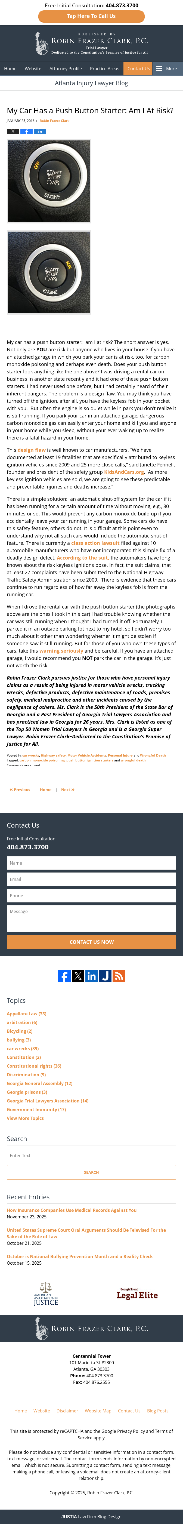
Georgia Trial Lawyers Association (47, 1101)
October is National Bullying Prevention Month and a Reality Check (80, 1256)
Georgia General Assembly (39, 1083)
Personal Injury (120, 755)
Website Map (98, 1411)
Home (10, 69)
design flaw (32, 450)
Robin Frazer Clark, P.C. (110, 1493)
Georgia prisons (27, 1092)
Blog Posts (158, 1411)
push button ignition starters (89, 760)
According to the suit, (84, 557)
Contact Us (139, 69)
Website (33, 69)
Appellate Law (26, 1014)
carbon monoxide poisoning (42, 760)
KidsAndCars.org (124, 472)
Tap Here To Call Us (91, 16)
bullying (19, 1040)
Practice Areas (104, 69)
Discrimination (26, 1075)
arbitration (22, 1022)
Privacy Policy (131, 1431)
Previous (20, 789)
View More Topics (25, 1118)
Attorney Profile (65, 69)
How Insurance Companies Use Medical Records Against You (72, 1210)
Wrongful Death (153, 755)
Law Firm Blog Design (91, 1517)
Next (68, 789)
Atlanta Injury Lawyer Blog (91, 43)
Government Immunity (36, 1110)
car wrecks (30, 755)
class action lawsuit (95, 543)
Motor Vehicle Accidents (86, 755)
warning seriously (61, 650)
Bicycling (19, 1031)
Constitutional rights (34, 1066)
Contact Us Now (92, 942)
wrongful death (133, 760)
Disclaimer (67, 1411)
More (171, 69)
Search (91, 1172)
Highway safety (53, 755)
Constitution (24, 1057)
